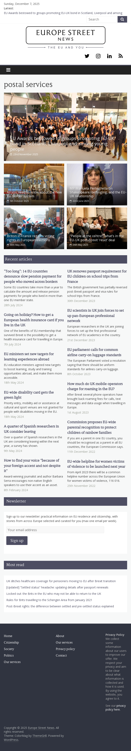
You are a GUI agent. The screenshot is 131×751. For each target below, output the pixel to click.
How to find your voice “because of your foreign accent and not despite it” (32, 465)
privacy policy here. (116, 707)
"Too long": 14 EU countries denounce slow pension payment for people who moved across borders (32, 275)
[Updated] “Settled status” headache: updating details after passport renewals (57, 587)
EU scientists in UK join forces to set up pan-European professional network (95, 315)
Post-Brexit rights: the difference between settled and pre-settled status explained (60, 606)
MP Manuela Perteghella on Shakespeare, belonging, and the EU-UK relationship (98, 191)
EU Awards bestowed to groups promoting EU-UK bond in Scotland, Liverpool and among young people (62, 143)
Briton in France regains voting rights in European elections (30, 237)
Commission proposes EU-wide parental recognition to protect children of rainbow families (91, 426)
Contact (61, 655)
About (60, 635)
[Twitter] (87, 56)
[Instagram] (98, 56)
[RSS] (120, 56)
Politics (9, 655)
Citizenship (11, 642)
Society (9, 648)
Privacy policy (65, 648)
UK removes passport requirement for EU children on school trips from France (97, 275)
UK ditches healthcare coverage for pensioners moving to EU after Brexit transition (61, 580)
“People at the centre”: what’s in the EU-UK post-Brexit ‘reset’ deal (97, 237)
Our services (12, 661)
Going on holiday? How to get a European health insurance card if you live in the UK (34, 319)
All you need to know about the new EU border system (34, 193)
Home (8, 635)
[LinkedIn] (109, 56)
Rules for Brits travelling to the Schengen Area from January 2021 (49, 599)
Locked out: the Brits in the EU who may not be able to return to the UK (53, 593)
